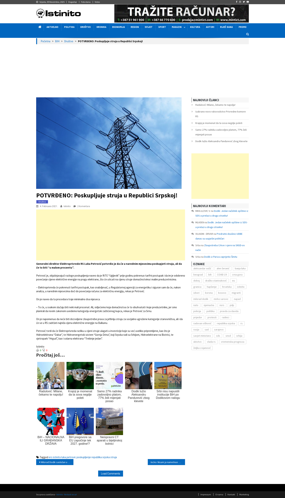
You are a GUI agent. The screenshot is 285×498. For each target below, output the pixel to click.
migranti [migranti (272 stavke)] (236, 292)
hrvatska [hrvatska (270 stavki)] (227, 286)
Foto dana (86, 2)
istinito (57, 457)
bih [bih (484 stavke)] (210, 274)
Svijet (148, 26)
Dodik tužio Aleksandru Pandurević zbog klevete (221, 141)
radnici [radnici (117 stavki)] (225, 317)
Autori (210, 26)
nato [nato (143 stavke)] (195, 305)
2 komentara (83, 206)
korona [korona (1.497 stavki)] (209, 292)
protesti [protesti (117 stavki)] (212, 317)
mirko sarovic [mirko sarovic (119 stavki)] (221, 299)
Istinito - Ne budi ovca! (66, 494)
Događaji (72, 2)
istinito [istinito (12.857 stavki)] (240, 286)
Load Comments (110, 473)
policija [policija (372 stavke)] (197, 311)
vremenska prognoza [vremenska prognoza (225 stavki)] (232, 341)
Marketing (244, 494)
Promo (242, 26)
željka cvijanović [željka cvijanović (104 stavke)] (202, 348)
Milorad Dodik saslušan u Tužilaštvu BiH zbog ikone (57, 462)
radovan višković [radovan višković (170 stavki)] (202, 323)
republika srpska (100, 457)
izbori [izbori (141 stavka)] (196, 292)
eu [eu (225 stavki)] (233, 280)
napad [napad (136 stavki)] (237, 299)
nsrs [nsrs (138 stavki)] (222, 305)
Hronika (101, 26)
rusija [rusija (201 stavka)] (196, 329)
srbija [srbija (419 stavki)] (239, 335)
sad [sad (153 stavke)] (207, 329)
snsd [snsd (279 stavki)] (228, 335)
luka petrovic (68, 457)
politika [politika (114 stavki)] (210, 311)
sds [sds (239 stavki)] (218, 335)
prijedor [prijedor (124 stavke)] (197, 317)
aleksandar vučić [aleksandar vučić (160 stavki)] (202, 268)
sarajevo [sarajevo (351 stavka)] (219, 329)
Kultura (195, 26)
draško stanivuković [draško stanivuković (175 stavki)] (216, 280)
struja (113, 457)
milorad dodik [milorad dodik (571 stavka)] (200, 299)
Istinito (67, 206)
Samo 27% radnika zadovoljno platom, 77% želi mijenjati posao (221, 132)
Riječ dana (226, 26)
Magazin (177, 26)
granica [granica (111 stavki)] (197, 286)
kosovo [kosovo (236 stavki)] (222, 292)
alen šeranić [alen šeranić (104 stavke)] (223, 268)
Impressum (205, 494)
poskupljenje (84, 457)
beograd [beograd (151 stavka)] (198, 274)
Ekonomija (118, 26)
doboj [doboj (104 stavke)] (196, 280)
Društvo (85, 26)
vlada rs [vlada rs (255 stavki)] (211, 341)
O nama (219, 494)
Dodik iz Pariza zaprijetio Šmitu (220, 256)
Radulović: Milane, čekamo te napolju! (215, 104)
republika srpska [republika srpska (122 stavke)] (226, 323)
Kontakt (231, 494)
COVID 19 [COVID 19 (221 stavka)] (222, 274)
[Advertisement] (142, 71)
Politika (69, 26)
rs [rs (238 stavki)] (241, 323)
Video (97, 2)
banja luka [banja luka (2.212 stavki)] (240, 268)
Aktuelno (52, 26)
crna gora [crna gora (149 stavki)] (237, 274)
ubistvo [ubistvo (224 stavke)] (197, 341)
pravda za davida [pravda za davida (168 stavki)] (229, 311)
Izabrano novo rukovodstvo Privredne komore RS (220, 114)
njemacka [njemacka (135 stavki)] (209, 305)
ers (50, 457)
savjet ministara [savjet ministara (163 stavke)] (202, 335)
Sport (162, 26)
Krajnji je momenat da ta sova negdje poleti (218, 123)
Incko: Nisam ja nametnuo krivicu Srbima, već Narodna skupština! (168, 462)
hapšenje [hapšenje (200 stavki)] (212, 286)
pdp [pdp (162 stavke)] (232, 305)
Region (135, 26)
